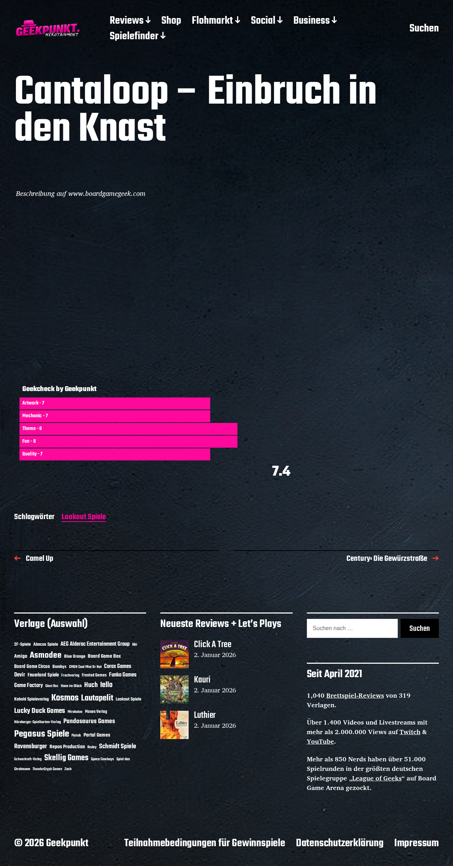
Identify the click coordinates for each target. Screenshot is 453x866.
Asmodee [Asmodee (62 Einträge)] (46, 655)
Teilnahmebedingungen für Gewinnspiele (204, 843)
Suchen (424, 29)
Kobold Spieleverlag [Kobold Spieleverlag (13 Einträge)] (31, 699)
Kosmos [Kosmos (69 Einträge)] (65, 698)
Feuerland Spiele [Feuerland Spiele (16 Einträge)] (43, 675)
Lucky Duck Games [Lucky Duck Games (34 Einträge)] (39, 710)
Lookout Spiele (84, 517)
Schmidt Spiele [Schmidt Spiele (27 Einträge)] (117, 747)
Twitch (410, 731)
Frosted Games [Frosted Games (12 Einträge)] (94, 675)
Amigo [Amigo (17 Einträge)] (20, 656)
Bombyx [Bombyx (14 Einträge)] (59, 666)
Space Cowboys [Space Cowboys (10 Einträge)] (102, 759)
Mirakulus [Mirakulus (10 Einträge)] (75, 712)
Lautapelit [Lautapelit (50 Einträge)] (97, 698)
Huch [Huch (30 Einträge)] (91, 685)
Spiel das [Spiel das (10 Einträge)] (123, 759)
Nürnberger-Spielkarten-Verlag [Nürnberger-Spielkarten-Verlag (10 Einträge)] (37, 722)
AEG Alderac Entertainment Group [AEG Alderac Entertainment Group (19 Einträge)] (95, 644)
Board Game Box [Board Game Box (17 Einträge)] (104, 656)
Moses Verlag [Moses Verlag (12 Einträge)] (96, 712)
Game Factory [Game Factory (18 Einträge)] (28, 685)
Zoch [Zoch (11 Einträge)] (67, 769)
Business (311, 21)
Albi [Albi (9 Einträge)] (134, 644)
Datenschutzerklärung (340, 843)
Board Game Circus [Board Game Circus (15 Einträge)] (32, 666)
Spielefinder (134, 37)
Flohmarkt (212, 21)
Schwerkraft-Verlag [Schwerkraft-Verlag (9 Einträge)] (28, 759)
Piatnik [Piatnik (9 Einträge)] (76, 735)
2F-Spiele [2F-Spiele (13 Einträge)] (22, 644)
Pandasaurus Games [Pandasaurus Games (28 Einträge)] (89, 721)
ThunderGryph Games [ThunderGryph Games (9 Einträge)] (47, 769)
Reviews (127, 21)
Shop (171, 21)
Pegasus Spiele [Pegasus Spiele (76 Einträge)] (41, 734)
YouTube (320, 741)
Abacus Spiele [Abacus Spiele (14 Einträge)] (45, 644)
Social (263, 21)
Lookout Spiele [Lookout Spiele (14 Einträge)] (128, 699)
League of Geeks (377, 778)
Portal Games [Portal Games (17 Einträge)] (97, 735)
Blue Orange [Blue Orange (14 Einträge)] (74, 656)
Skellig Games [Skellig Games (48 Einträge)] (66, 758)
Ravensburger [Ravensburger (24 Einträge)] (30, 746)
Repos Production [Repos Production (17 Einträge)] (67, 747)
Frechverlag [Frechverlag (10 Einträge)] (70, 675)
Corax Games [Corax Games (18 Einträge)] (117, 666)
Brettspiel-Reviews (355, 695)
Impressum (416, 843)
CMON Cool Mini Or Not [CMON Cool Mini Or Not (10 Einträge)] (85, 667)
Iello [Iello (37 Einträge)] (106, 685)
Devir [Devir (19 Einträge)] (19, 675)
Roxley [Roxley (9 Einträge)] (92, 747)
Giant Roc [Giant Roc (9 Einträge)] (51, 686)
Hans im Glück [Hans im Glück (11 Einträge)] (71, 686)
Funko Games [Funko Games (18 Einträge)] (123, 675)
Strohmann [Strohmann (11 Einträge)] (22, 769)
